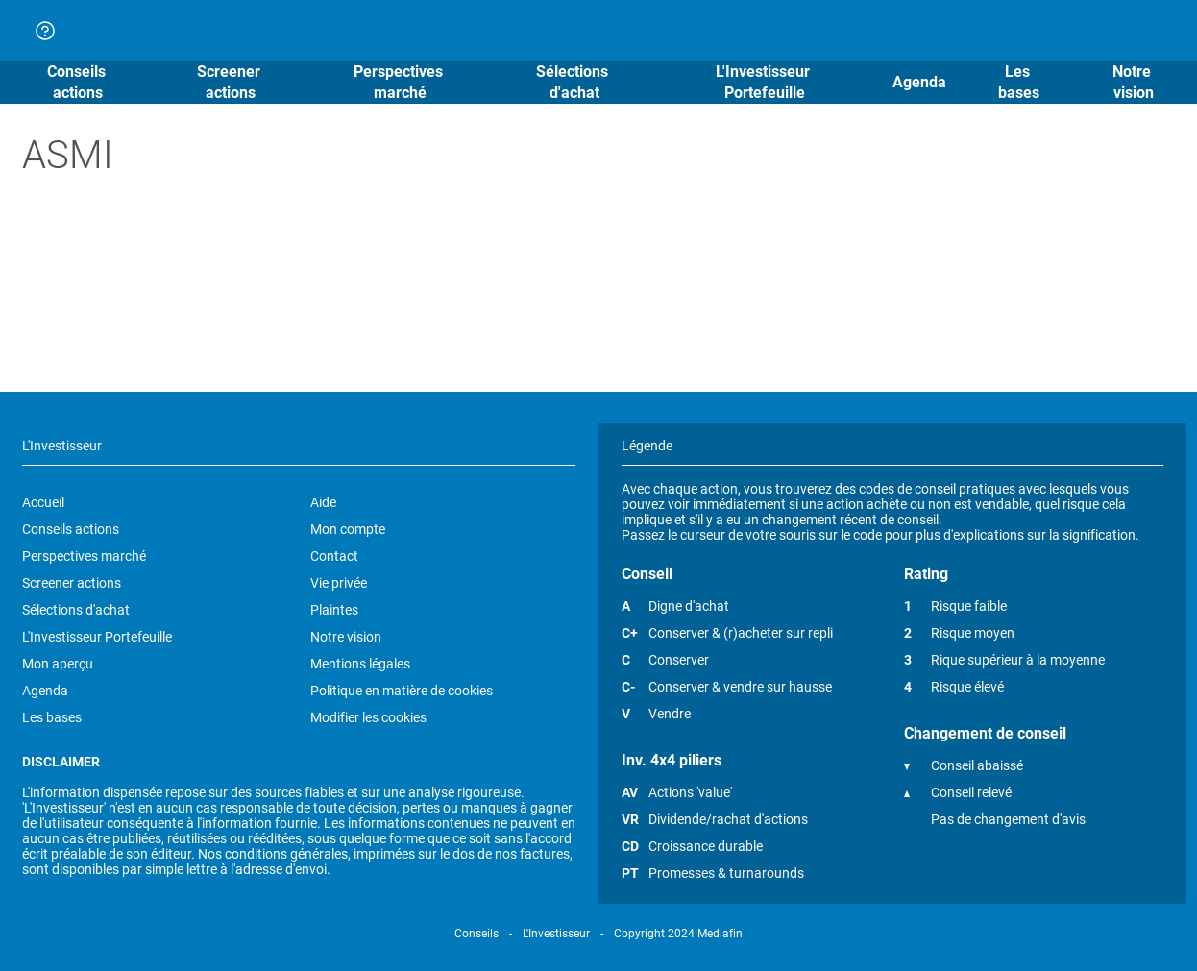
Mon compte (347, 529)
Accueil (43, 502)
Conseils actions (70, 529)
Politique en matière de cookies (401, 690)
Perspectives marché (84, 556)
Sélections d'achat (76, 610)
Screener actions (71, 583)
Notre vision (345, 636)
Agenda (45, 690)
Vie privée (338, 583)
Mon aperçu (57, 663)
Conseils (476, 933)
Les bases (52, 717)
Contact (334, 556)
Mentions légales (360, 663)
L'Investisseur (556, 933)
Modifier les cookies (368, 717)
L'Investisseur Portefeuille (97, 636)
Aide (323, 502)
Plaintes (334, 610)
